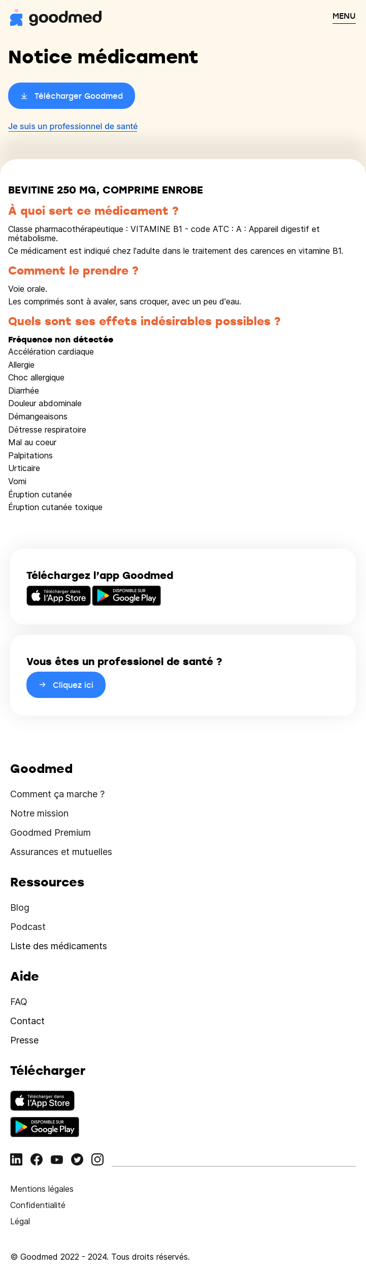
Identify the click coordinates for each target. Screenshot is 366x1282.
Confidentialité (37, 1205)
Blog (19, 907)
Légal (20, 1221)
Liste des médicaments (58, 946)
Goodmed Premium (50, 832)
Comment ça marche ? (57, 794)
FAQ (18, 1001)
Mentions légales (42, 1189)
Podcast (28, 926)
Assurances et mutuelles (61, 851)
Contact (27, 1021)
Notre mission (39, 813)
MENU (344, 15)
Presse (24, 1040)
